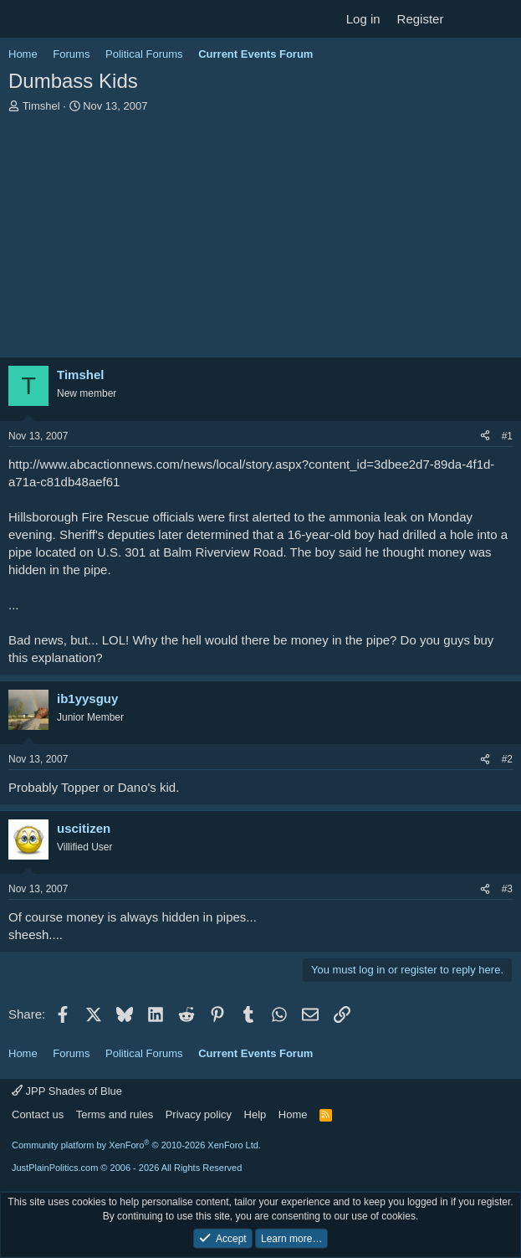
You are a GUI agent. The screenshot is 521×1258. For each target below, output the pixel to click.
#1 (507, 436)
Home (293, 1114)
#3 (507, 889)
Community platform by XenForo (136, 1145)
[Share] (485, 436)
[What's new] (468, 18)
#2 (507, 759)
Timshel (41, 106)
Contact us (38, 1114)
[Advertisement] (260, 239)
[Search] (501, 18)
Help (255, 1114)
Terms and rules (114, 1114)
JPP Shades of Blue (67, 1091)
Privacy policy (199, 1114)
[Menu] (23, 19)
